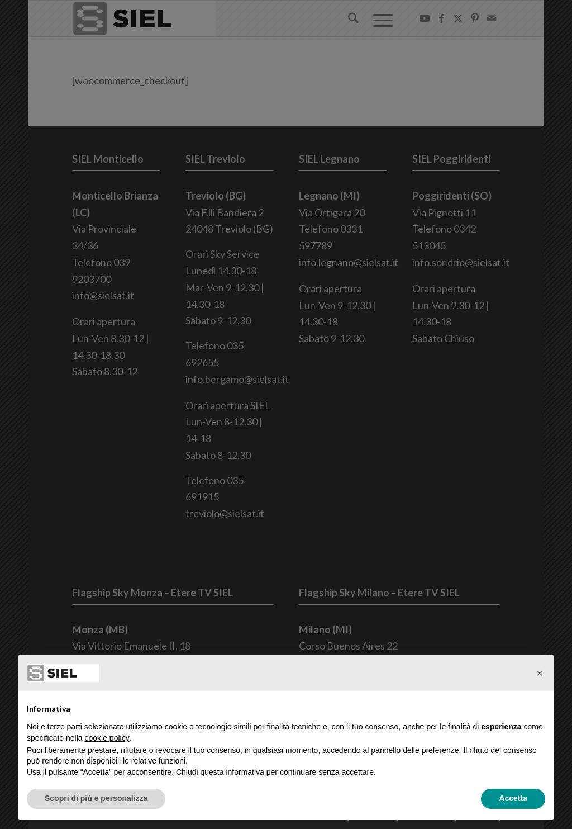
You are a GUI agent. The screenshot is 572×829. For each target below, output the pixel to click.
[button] (540, 673)
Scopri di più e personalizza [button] (96, 798)
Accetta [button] (513, 798)
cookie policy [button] (107, 737)
